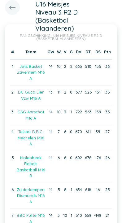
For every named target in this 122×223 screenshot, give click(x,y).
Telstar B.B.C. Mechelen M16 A (31, 137)
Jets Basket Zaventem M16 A (31, 72)
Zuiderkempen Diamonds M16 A (31, 195)
